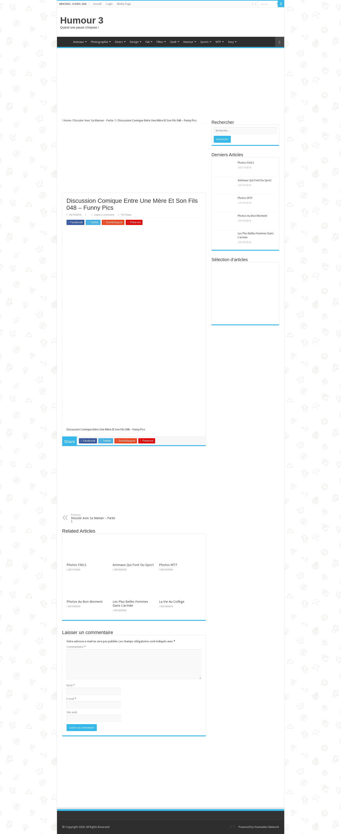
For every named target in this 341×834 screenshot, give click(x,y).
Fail (147, 42)
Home (64, 41)
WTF (218, 42)
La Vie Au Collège (171, 602)
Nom (71, 685)
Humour (188, 42)
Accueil (97, 3)
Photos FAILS (76, 565)
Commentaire (76, 646)
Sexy (231, 42)
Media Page (124, 3)
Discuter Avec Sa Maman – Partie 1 (93, 518)
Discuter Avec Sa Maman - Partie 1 (95, 120)
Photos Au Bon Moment (85, 602)
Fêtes (160, 42)
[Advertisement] (202, 21)
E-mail (71, 698)
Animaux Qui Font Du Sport (133, 565)
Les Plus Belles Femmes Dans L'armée (130, 603)
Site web (72, 712)
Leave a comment (104, 214)
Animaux (78, 42)
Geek (173, 42)
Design (134, 42)
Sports (204, 42)
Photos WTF (168, 565)
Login (109, 3)
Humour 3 (82, 20)
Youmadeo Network (266, 827)
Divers (119, 42)
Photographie (99, 42)
